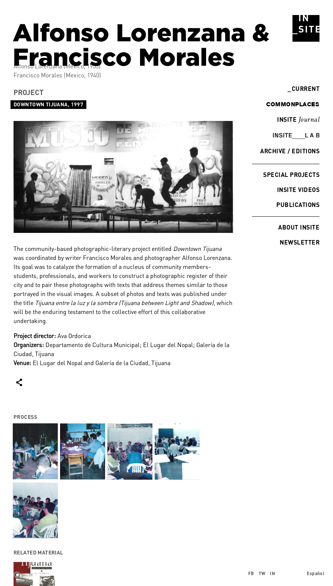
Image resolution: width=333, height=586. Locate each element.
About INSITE (298, 227)
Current (303, 88)
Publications (297, 204)
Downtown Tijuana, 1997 (48, 104)
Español (315, 573)
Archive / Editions (289, 150)
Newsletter (299, 242)
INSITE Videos (298, 189)
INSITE (298, 120)
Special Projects (291, 174)
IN (272, 573)
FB (251, 573)
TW (262, 573)
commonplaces (292, 104)
